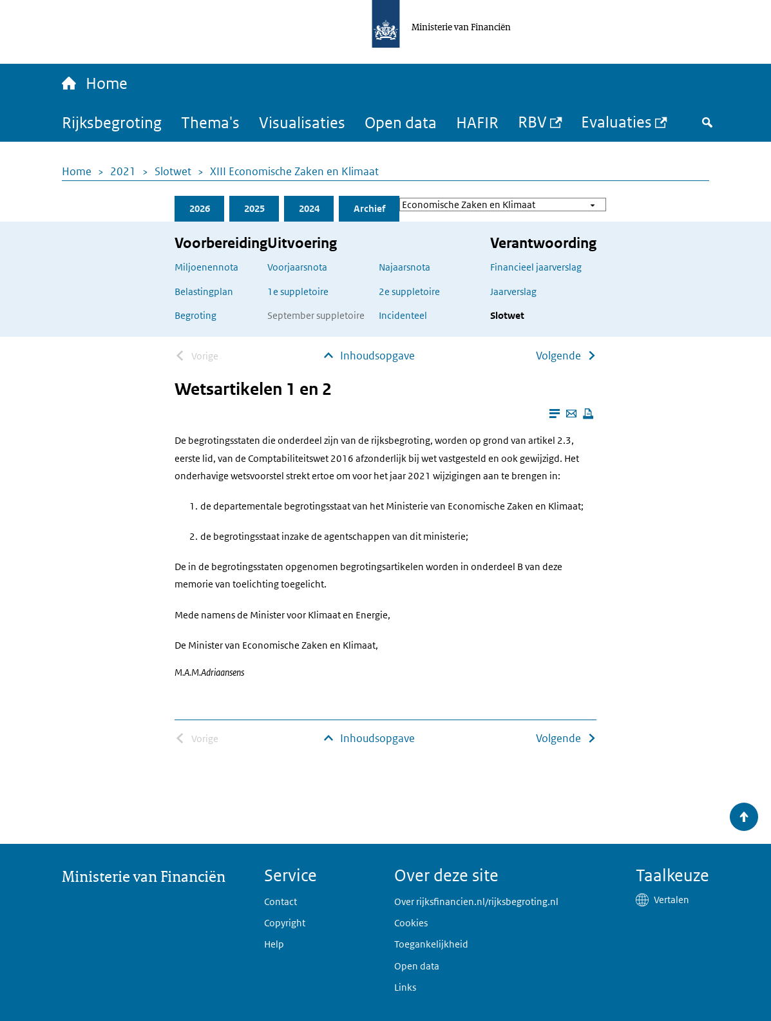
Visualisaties (302, 122)
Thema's (210, 122)
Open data (401, 122)
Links (405, 987)
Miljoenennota (206, 267)
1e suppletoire (297, 291)
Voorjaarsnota (297, 267)
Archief (369, 208)
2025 (254, 208)
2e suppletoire (409, 291)
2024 (309, 208)
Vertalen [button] (671, 899)
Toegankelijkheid (431, 944)
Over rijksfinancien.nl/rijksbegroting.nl (476, 901)
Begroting (195, 315)
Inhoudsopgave (377, 355)
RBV (532, 121)
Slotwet (173, 171)
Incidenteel (403, 315)
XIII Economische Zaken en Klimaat (294, 171)
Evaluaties (616, 121)
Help (274, 944)
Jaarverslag (513, 291)
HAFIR (477, 122)
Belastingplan (204, 291)
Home (76, 171)
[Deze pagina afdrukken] (588, 413)
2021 (123, 171)
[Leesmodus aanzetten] (554, 413)
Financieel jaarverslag (536, 267)
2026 (199, 208)
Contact (280, 901)
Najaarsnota (404, 267)
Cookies (411, 923)
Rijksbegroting (112, 122)
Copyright (284, 923)
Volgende (558, 355)
